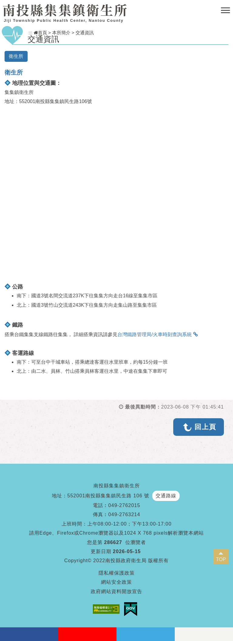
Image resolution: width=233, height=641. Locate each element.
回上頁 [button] (205, 427)
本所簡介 (61, 32)
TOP (221, 559)
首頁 (40, 32)
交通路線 (166, 495)
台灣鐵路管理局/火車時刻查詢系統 (154, 334)
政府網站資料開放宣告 (116, 591)
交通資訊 (85, 32)
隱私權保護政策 (117, 573)
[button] (225, 11)
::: (30, 32)
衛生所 (16, 56)
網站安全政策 (116, 582)
